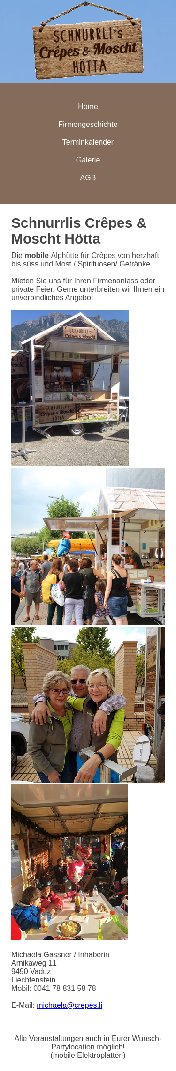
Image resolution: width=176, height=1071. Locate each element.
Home (88, 107)
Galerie (88, 160)
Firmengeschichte (87, 124)
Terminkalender (88, 142)
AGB (88, 178)
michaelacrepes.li (69, 1005)
